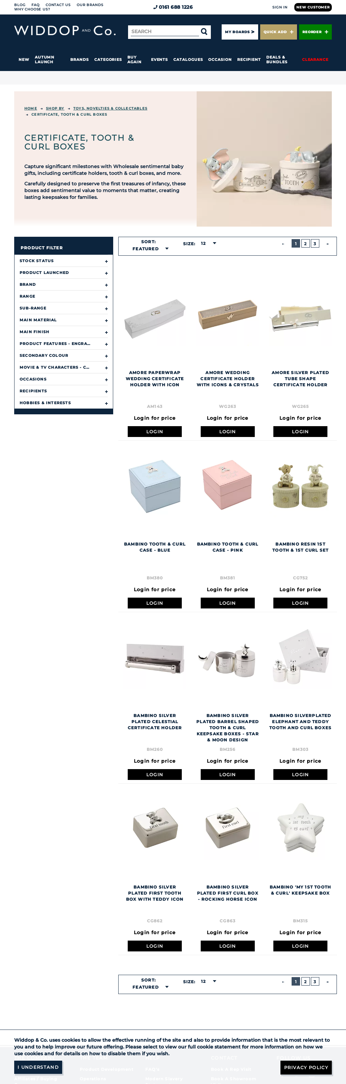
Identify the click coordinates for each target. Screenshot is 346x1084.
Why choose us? (32, 9)
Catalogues (188, 59)
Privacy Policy (304, 1067)
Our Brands (90, 5)
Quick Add (278, 32)
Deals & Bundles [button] (276, 59)
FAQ (35, 5)
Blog (19, 5)
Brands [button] (79, 59)
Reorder (315, 32)
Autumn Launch (45, 59)
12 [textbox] (203, 243)
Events (159, 59)
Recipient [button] (249, 59)
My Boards (237, 32)
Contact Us (58, 5)
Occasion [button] (219, 59)
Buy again (134, 59)
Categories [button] (108, 59)
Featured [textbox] (145, 248)
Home (30, 108)
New (24, 59)
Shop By (55, 108)
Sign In (280, 7)
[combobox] (148, 249)
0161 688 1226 (173, 7)
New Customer (313, 7)
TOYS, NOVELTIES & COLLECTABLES (110, 108)
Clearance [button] (315, 59)
